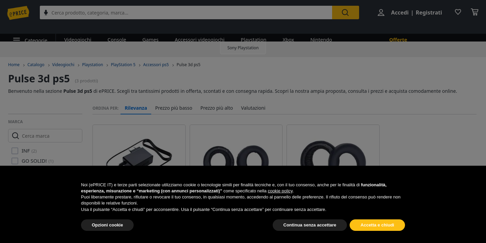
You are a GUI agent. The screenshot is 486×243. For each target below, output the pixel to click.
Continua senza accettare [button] (310, 224)
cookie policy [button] (280, 190)
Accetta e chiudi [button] (377, 224)
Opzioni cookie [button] (107, 224)
